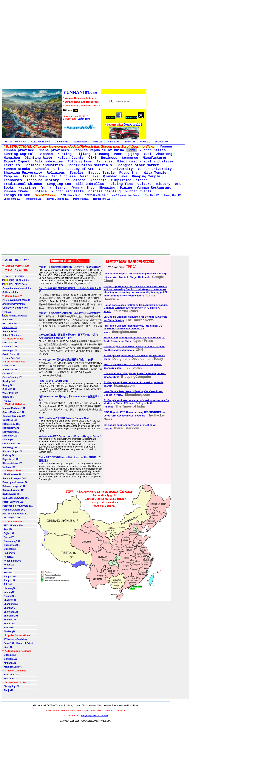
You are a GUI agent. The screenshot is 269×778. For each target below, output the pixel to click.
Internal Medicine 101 (57, 199)
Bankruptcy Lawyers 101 (15, 482)
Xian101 (7, 647)
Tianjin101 (8, 690)
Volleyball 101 (9, 369)
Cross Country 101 (12, 377)
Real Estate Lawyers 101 (15, 513)
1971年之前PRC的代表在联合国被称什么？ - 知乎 (66, 359)
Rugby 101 (8, 385)
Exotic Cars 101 (12, 199)
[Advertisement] (74, 45)
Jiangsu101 (9, 576)
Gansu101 (8, 537)
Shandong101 (10, 604)
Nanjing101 (9, 592)
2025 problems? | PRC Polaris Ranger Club (64, 418)
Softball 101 (8, 389)
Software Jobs (10, 292)
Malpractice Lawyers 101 (15, 498)
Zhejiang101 (9, 631)
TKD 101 (6, 401)
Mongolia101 (9, 659)
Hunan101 (8, 572)
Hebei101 (7, 557)
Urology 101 (8, 467)
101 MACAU (161, 141)
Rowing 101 (8, 381)
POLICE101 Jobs (15, 284)
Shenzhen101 (10, 615)
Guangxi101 (9, 655)
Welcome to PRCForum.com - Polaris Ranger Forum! (70, 436)
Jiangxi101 (8, 580)
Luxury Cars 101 (172, 195)
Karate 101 (8, 397)
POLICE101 (113, 141)
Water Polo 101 (10, 393)
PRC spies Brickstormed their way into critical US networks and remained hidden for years (132, 328)
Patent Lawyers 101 (12, 502)
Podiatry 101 (9, 455)
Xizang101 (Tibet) (12, 666)
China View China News (15, 308)
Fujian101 (8, 533)
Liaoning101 (9, 588)
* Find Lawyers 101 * (13, 474)
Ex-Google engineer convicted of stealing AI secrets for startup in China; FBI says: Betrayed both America (136, 403)
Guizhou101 (9, 549)
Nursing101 (8, 439)
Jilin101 (7, 584)
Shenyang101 (10, 612)
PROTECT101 (9, 323)
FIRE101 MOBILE (14, 315)
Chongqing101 (10, 686)
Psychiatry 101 (10, 459)
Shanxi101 (8, 608)
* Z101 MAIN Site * (40, 141)
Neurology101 (9, 435)
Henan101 (8, 564)
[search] (123, 101)
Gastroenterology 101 (13, 416)
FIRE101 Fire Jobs (15, 280)
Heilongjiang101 (11, 560)
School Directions (11, 335)
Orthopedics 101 (11, 443)
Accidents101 (81, 141)
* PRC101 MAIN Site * (96, 195)
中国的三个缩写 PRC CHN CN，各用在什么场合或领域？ (70, 267)
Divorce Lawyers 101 (13, 490)
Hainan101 (8, 553)
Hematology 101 (11, 424)
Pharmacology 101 (12, 451)
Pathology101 (9, 447)
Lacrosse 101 (9, 365)
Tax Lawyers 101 (11, 517)
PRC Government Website (16, 300)
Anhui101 (8, 529)
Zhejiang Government (13, 304)
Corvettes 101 (9, 346)
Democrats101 (81, 199)
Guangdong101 (11, 541)
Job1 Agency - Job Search (126, 195)
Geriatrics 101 (9, 420)
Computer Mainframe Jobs (16, 288)
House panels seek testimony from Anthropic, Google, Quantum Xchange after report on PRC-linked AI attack (135, 308)
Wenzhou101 (9, 678)
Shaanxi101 (9, 600)
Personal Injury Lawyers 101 (17, 506)
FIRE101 (97, 141)
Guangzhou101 (11, 545)
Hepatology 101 (10, 428)
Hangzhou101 (10, 674)
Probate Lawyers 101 (13, 509)
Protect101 (129, 141)
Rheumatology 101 (12, 463)
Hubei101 (8, 568)
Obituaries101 (62, 141)
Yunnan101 (9, 627)
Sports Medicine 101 (13, 412)
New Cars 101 (152, 195)
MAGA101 (145, 141)
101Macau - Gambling (14, 639)
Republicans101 (101, 199)
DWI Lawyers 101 (11, 494)
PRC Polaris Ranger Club (53, 380)
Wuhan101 (8, 623)
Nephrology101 (10, 431)
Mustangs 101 (33, 199)
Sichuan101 (9, 619)
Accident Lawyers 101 (14, 478)
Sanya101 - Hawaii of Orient (17, 643)
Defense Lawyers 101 (13, 486)
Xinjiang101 (9, 663)
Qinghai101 (9, 596)
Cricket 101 (8, 373)
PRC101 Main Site (12, 525)
